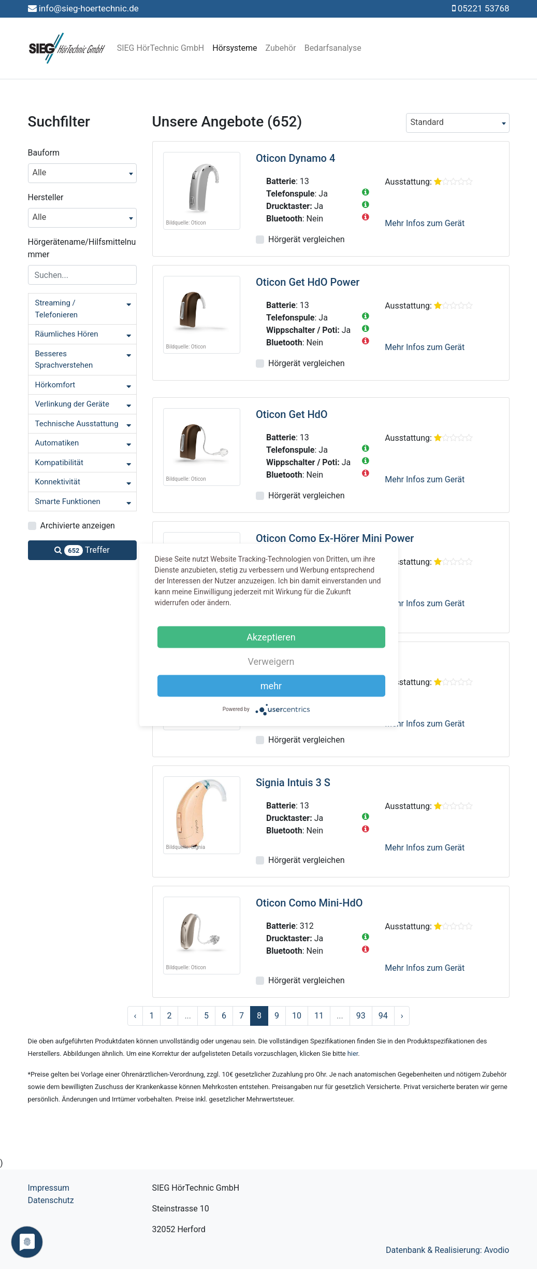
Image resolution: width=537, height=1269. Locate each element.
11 (319, 1016)
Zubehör (281, 48)
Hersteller (46, 197)
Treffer (81, 550)
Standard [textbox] (427, 122)
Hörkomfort (55, 384)
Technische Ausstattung (77, 423)
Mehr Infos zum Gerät (425, 223)
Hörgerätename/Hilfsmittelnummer (82, 248)
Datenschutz (51, 1200)
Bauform (44, 153)
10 (296, 1016)
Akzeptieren (271, 636)
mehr (271, 685)
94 (383, 1016)
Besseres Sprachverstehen (64, 359)
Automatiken (57, 443)
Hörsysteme (234, 48)
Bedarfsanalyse (332, 48)
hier (352, 1053)
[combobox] (82, 173)
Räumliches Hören (66, 334)
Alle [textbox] (40, 172)
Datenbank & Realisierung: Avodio (448, 1250)
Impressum (49, 1188)
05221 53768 (484, 8)
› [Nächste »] (402, 1016)
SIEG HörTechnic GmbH (161, 48)
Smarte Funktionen (67, 501)
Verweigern (271, 661)
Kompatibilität (59, 462)
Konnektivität (57, 481)
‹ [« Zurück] (135, 1016)
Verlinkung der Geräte (72, 404)
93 (361, 1016)
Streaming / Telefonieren (56, 308)
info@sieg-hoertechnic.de (89, 8)
